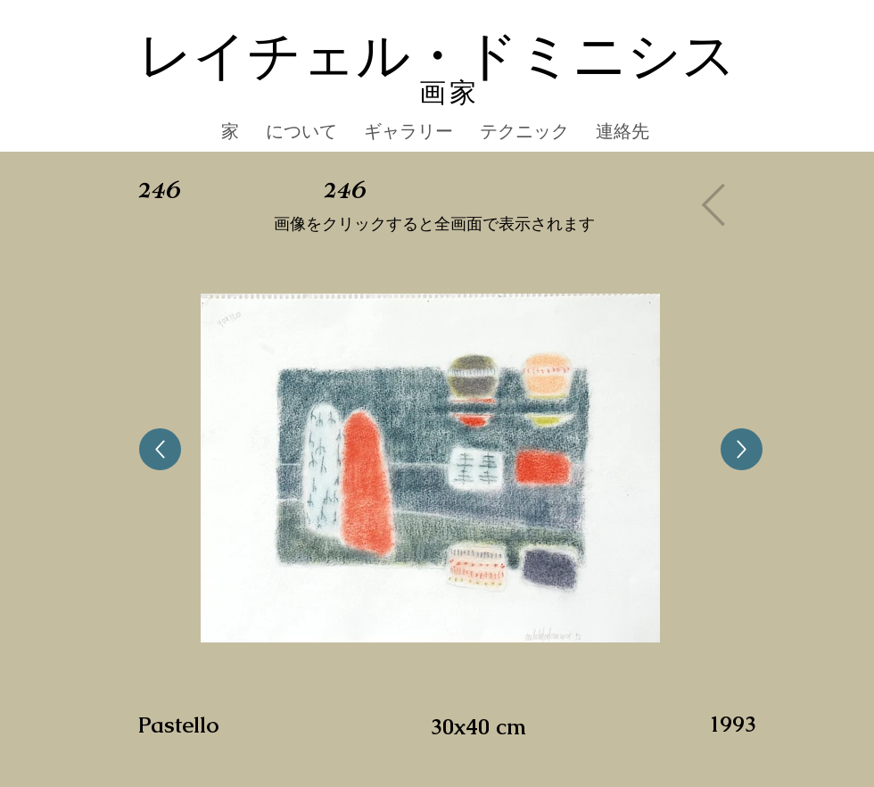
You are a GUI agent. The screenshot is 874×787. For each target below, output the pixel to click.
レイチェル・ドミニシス (437, 56)
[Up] (160, 449)
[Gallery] (719, 204)
